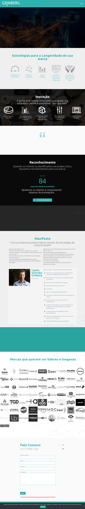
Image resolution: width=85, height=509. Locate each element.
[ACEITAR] (83, 506)
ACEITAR (43, 506)
